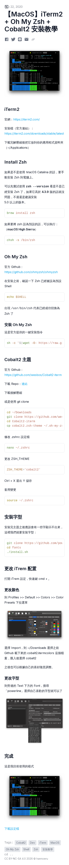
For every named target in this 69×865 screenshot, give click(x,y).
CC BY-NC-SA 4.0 (15, 858)
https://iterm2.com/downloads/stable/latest (34, 133)
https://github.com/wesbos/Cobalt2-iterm (33, 375)
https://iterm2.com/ (26, 119)
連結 (24, 384)
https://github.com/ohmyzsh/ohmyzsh (31, 272)
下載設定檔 (11, 828)
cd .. (8, 854)
